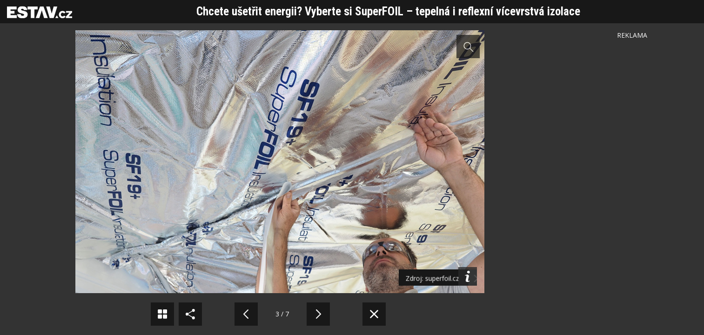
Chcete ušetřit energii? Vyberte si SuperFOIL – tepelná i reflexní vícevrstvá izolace (388, 11)
